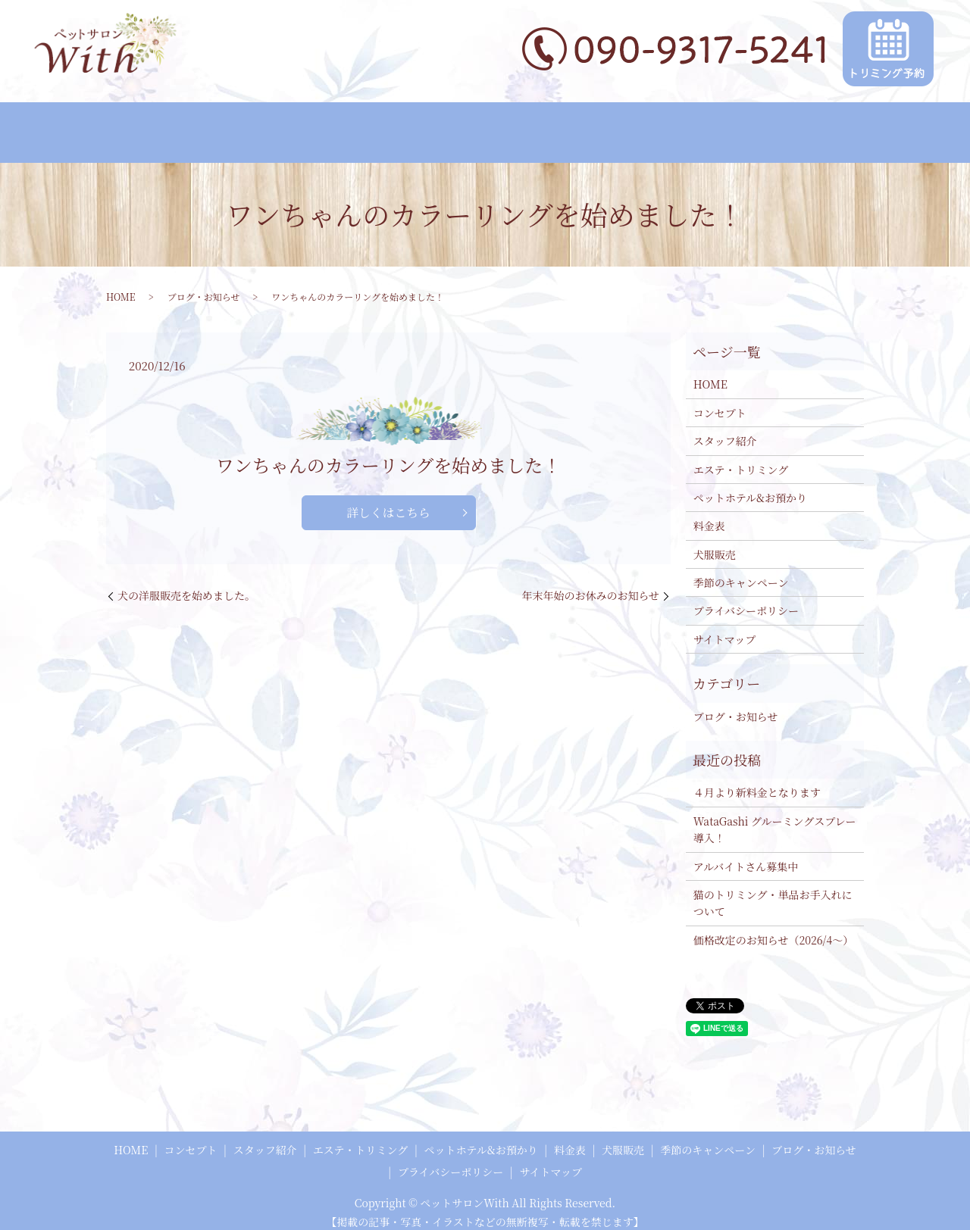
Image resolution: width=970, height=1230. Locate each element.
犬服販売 (645, 126)
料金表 (581, 126)
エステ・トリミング (349, 126)
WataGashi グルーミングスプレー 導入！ (774, 816)
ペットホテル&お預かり (480, 126)
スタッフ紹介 (242, 126)
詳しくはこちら (388, 499)
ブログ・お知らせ (860, 126)
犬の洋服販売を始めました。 (186, 583)
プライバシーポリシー (746, 598)
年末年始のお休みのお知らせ (590, 583)
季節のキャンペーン (742, 126)
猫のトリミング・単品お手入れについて (773, 890)
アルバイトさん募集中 (745, 853)
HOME (84, 126)
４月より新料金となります (757, 780)
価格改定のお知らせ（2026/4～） (773, 927)
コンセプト (156, 126)
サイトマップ (724, 626)
